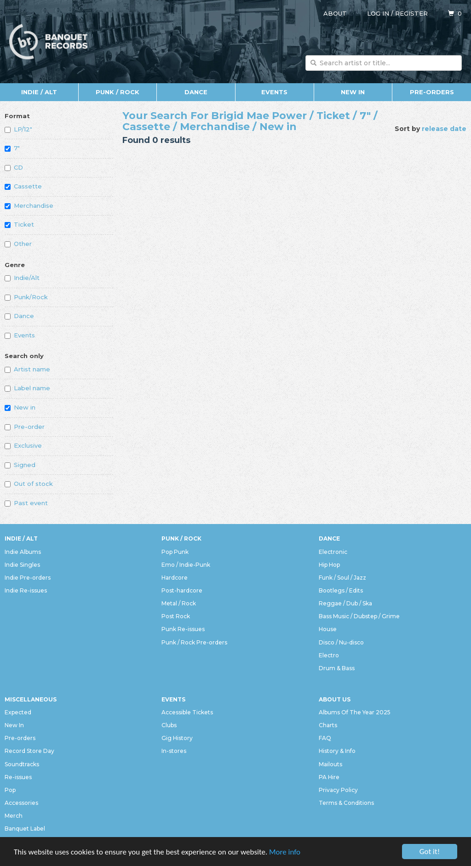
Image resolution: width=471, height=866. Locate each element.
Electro (329, 655)
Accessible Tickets (187, 712)
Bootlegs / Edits (341, 590)
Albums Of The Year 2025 (355, 712)
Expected (18, 712)
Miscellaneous (31, 699)
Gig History (177, 738)
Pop (10, 789)
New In (353, 92)
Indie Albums (23, 551)
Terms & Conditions (346, 802)
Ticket (19, 224)
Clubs (169, 725)
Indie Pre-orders (28, 577)
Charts (328, 725)
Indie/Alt (22, 277)
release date (444, 129)
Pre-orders (432, 92)
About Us (334, 699)
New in (20, 407)
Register (411, 13)
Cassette (23, 186)
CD (14, 167)
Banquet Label (25, 828)
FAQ (325, 738)
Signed (20, 464)
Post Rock (175, 616)
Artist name (27, 369)
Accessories (21, 802)
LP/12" (18, 129)
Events (274, 92)
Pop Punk (175, 551)
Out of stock (29, 483)
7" (12, 148)
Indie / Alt (39, 92)
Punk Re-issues (183, 629)
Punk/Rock (26, 297)
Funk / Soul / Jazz (342, 577)
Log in (378, 13)
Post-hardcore (181, 590)
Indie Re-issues (26, 590)
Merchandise (29, 205)
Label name (27, 388)
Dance (195, 92)
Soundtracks (22, 764)
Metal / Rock (178, 603)
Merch (14, 815)
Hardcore (174, 577)
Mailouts (330, 764)
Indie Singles (22, 564)
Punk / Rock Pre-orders (194, 642)
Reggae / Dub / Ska (345, 603)
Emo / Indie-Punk (185, 564)
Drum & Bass (337, 668)
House (328, 629)
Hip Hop (329, 564)
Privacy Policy (338, 789)
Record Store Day (29, 750)
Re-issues (18, 777)
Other (18, 243)
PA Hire (329, 777)
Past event (26, 503)
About (335, 13)
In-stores (173, 750)
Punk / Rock (117, 92)
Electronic (333, 551)
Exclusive (23, 445)
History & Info (337, 750)
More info (284, 852)
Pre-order (25, 426)
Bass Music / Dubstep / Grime (359, 616)
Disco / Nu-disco (341, 642)
